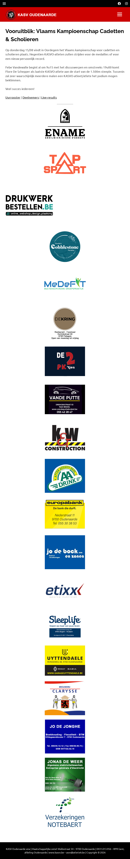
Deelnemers (31, 97)
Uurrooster (12, 97)
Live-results (49, 97)
